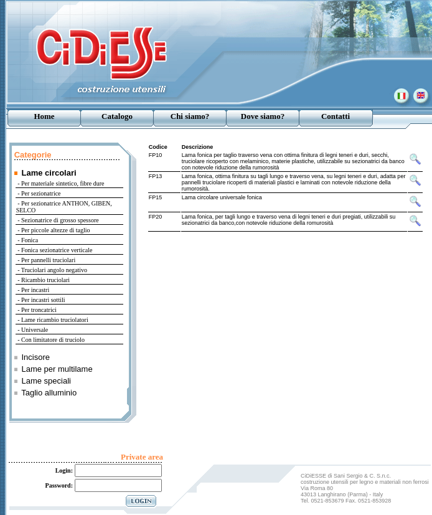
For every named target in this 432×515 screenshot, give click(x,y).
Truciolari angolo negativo (54, 270)
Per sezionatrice (41, 193)
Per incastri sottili (43, 299)
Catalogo (117, 116)
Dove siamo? (262, 116)
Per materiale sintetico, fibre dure (63, 183)
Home (44, 116)
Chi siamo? (190, 116)
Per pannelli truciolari (48, 260)
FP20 (155, 217)
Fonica (29, 240)
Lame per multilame (56, 369)
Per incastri (35, 289)
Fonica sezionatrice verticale (56, 250)
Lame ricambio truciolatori (54, 319)
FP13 (155, 176)
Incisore (35, 357)
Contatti (335, 116)
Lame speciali (46, 380)
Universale (34, 329)
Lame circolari (48, 172)
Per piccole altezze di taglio (55, 230)
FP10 (155, 155)
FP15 (155, 197)
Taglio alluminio (49, 392)
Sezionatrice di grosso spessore (60, 220)
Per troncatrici (39, 309)
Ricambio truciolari (45, 279)
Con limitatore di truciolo (53, 339)
